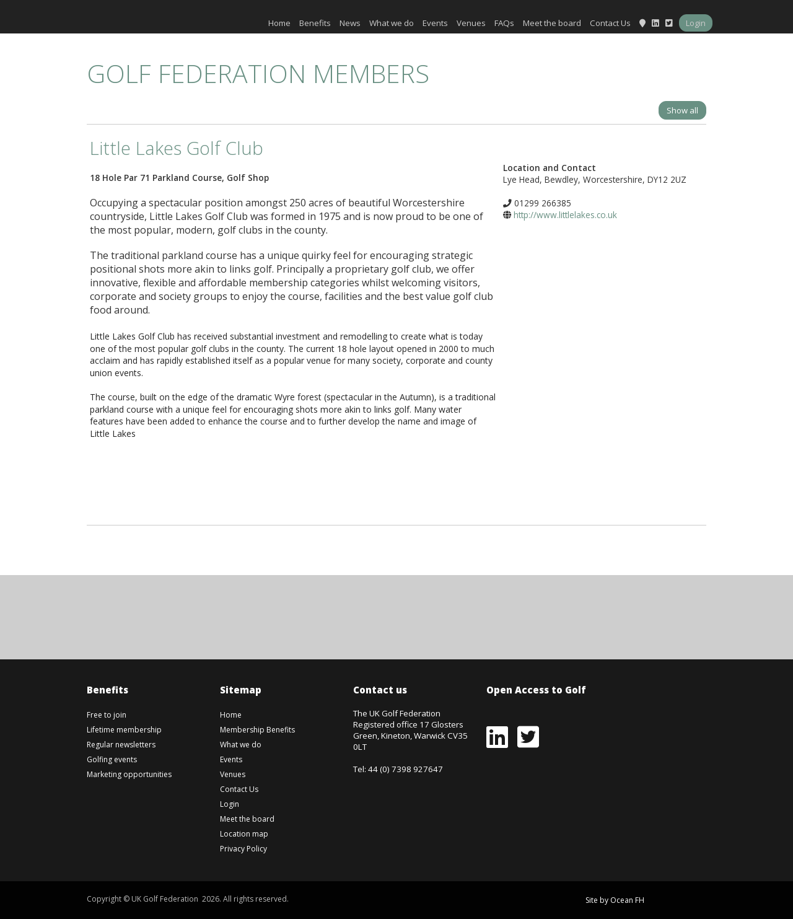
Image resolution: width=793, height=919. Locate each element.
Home (279, 23)
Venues (471, 23)
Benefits (315, 23)
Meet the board (552, 23)
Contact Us (610, 23)
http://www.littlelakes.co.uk (565, 215)
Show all (682, 110)
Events (435, 23)
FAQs (504, 23)
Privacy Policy (243, 848)
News (350, 23)
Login (696, 23)
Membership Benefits (257, 729)
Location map (244, 834)
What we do (391, 23)
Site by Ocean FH (614, 900)
